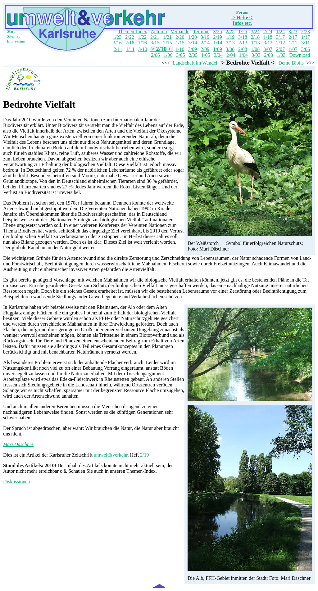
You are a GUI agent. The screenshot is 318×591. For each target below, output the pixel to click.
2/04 (230, 55)
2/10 (144, 455)
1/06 (168, 55)
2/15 (167, 42)
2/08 (242, 49)
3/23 (292, 31)
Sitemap (13, 36)
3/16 (117, 42)
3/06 (305, 49)
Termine (201, 31)
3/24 (255, 31)
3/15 (155, 42)
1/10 (179, 49)
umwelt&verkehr (111, 455)
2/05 (193, 55)
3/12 (268, 42)
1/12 (293, 42)
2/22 (129, 37)
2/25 (230, 31)
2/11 (118, 49)
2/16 (129, 42)
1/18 (267, 37)
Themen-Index (132, 31)
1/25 (242, 31)
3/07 (267, 49)
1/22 (142, 37)
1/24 (280, 31)
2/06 (155, 55)
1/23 (117, 37)
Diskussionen (16, 481)
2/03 (268, 55)
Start (11, 31)
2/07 (280, 49)
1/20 (192, 37)
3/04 (218, 55)
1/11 (130, 49)
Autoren (159, 31)
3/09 (192, 49)
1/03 (281, 55)
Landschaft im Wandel (195, 62)
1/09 (217, 49)
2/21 (154, 37)
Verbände (179, 31)
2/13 (242, 42)
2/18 (255, 37)
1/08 (255, 49)
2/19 (217, 37)
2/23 (305, 31)
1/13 (255, 42)
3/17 (280, 37)
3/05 (180, 55)
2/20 (179, 37)
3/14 (192, 42)
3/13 (230, 42)
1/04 (243, 55)
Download (299, 55)
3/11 (305, 42)
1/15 (180, 42)
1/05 (205, 55)
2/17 (292, 37)
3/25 (217, 31)
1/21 (167, 37)
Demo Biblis (291, 62)
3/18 (242, 37)
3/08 (230, 49)
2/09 (205, 49)
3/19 (205, 37)
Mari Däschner (18, 444)
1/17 (305, 37)
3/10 (142, 49)
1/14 (217, 42)
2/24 (267, 31)
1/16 (142, 42)
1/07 (292, 49)
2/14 (205, 42)
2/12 (280, 42)
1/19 (230, 37)
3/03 (256, 55)
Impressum (16, 41)
